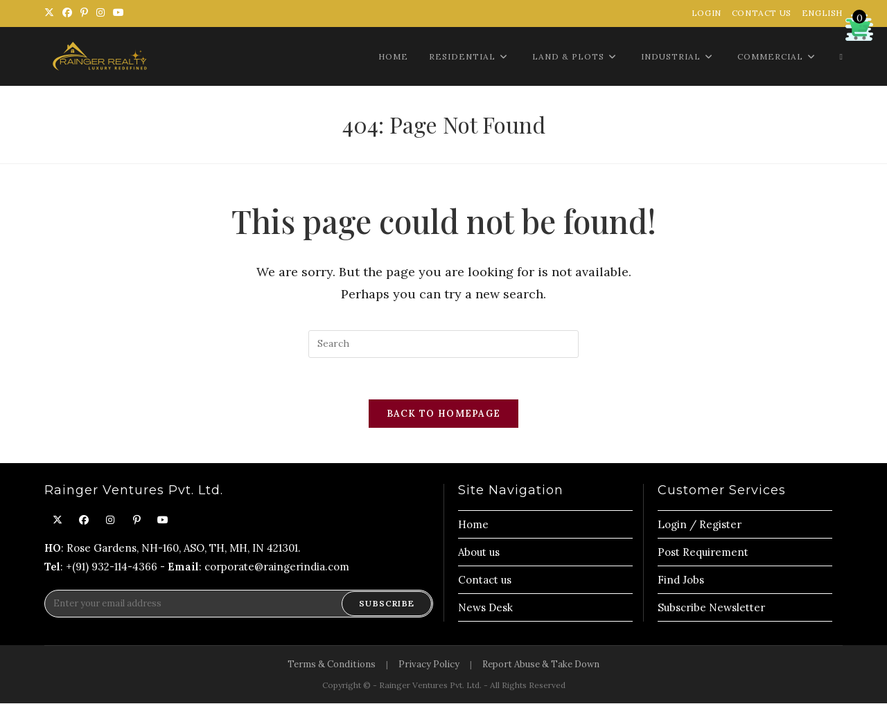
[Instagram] (110, 521)
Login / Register (699, 525)
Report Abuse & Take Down (540, 665)
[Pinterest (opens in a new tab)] (84, 13)
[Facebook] (84, 521)
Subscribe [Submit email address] (386, 604)
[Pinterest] (137, 521)
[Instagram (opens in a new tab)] (100, 13)
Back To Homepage (444, 414)
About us (479, 552)
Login (706, 13)
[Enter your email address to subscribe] (238, 604)
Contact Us (761, 13)
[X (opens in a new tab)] (51, 13)
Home (473, 525)
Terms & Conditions (332, 665)
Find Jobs (681, 580)
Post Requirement (703, 552)
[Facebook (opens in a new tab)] (67, 13)
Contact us (484, 580)
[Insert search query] (443, 344)
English (822, 13)
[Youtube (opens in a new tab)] (118, 13)
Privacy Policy (428, 665)
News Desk (485, 608)
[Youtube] (163, 521)
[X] (58, 521)
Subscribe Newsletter (711, 608)
